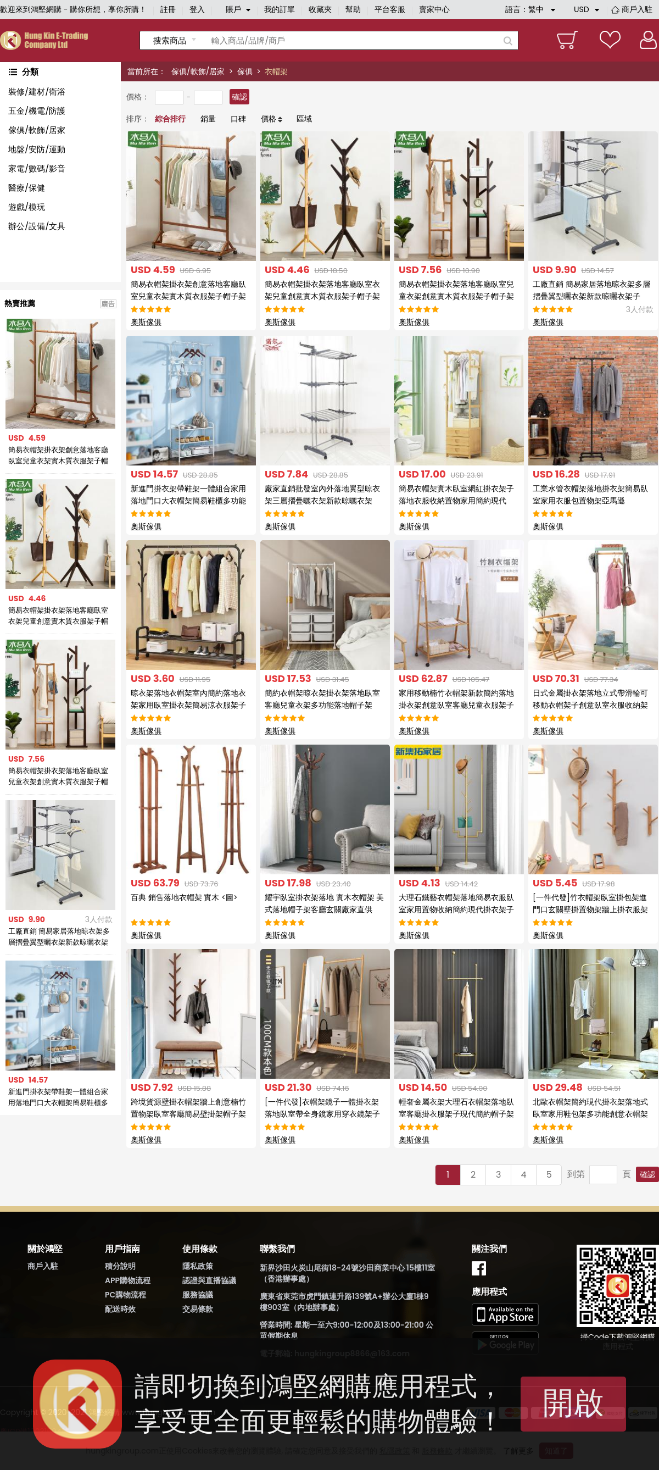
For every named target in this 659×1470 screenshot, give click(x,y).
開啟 (573, 1402)
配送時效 (120, 1308)
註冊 (168, 9)
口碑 (238, 118)
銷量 (208, 118)
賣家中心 (434, 9)
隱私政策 (197, 1266)
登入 (197, 9)
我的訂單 (279, 9)
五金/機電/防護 (36, 111)
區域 (304, 118)
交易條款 (197, 1308)
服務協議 (197, 1294)
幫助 (353, 9)
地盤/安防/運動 (36, 149)
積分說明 (120, 1266)
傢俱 (245, 71)
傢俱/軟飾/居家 (198, 71)
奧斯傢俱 (146, 322)
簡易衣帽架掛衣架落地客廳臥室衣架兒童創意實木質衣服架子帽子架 (58, 616)
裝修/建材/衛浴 (36, 91)
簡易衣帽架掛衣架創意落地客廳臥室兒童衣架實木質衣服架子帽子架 (58, 456)
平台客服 (390, 9)
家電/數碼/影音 (36, 168)
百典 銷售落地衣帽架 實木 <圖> (184, 897)
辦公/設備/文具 (36, 226)
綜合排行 (170, 118)
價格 (268, 118)
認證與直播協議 (209, 1280)
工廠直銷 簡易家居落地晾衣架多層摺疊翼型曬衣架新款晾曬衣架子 (59, 937)
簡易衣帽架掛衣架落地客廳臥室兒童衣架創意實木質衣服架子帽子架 (58, 776)
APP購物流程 (127, 1280)
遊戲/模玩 (26, 207)
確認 (239, 96)
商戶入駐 (637, 9)
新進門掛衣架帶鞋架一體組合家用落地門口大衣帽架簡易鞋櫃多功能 (58, 1097)
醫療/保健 (26, 187)
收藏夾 (320, 9)
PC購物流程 (125, 1294)
